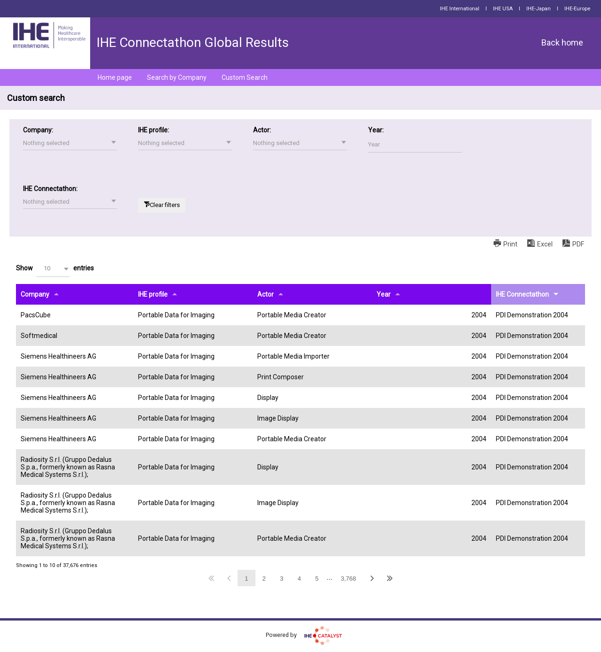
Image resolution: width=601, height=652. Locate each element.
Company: (38, 130)
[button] (70, 143)
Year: (376, 130)
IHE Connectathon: (50, 188)
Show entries (55, 269)
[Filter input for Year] (415, 144)
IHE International (459, 9)
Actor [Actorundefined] (265, 294)
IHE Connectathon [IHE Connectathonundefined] (522, 294)
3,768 (348, 578)
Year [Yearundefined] (384, 294)
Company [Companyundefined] (35, 294)
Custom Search (245, 77)
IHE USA (503, 9)
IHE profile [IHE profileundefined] (153, 294)
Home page (115, 77)
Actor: (262, 130)
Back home (562, 42)
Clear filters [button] (165, 204)
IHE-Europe (577, 9)
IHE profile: (153, 130)
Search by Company (177, 77)
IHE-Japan (538, 9)
